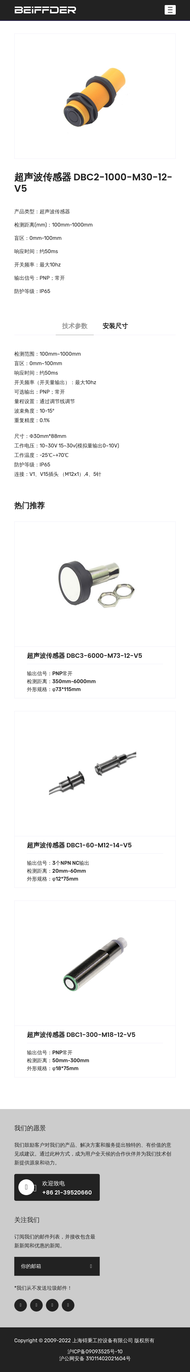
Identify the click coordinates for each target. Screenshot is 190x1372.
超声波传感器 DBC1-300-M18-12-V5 (81, 1034)
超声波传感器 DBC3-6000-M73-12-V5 (84, 655)
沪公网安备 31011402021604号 (95, 1359)
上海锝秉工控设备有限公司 (102, 1341)
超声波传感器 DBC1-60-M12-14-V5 (79, 845)
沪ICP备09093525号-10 (95, 1352)
